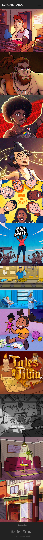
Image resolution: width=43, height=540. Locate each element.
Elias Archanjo (12, 4)
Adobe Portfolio (26, 536)
